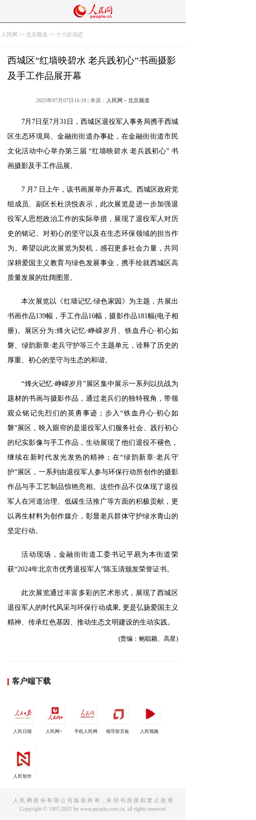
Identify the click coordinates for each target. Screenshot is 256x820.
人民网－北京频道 (128, 100)
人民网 (9, 35)
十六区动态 (69, 35)
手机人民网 (86, 717)
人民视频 (150, 717)
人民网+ (54, 717)
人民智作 (23, 762)
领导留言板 (118, 717)
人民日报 (23, 717)
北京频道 (37, 35)
